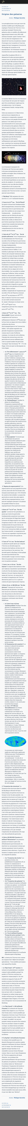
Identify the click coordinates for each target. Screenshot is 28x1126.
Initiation (5, 10)
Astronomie (6, 8)
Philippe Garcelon (19, 18)
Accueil (4, 6)
